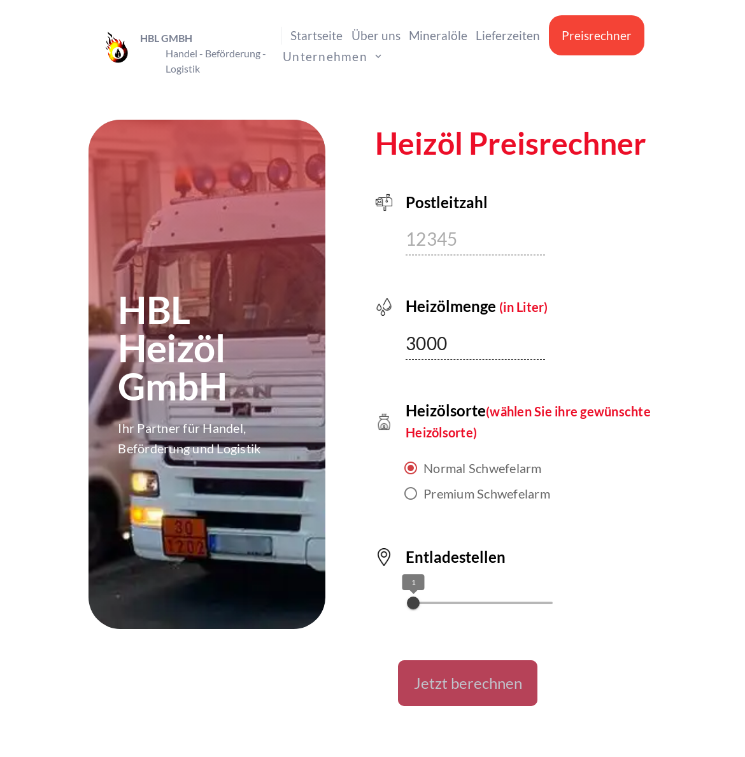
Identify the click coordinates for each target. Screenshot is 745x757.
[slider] (413, 603)
